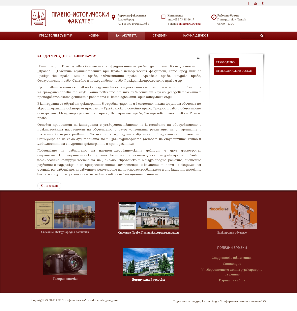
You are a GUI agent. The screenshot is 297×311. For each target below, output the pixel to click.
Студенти (160, 35)
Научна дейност (195, 35)
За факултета (126, 35)
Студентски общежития (234, 258)
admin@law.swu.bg (189, 23)
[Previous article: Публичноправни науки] (49, 186)
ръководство (226, 62)
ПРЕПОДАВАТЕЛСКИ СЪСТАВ (235, 71)
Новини (94, 35)
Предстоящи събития (56, 35)
